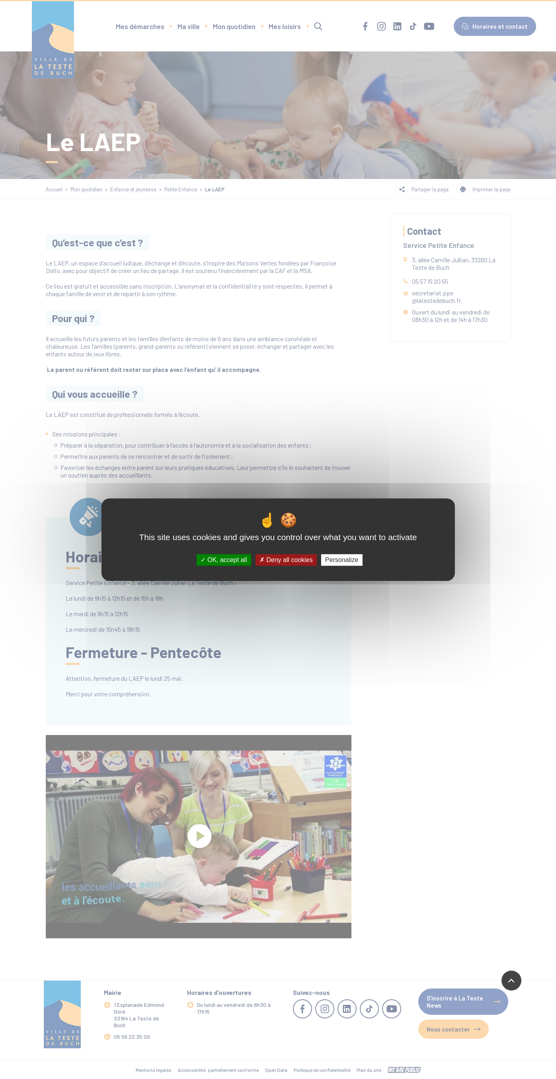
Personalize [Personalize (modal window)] (342, 559)
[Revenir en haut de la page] (511, 981)
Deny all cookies (286, 559)
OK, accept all (224, 559)
